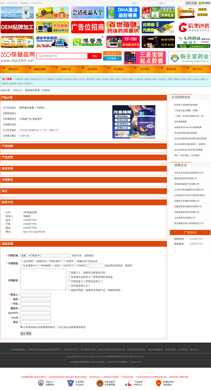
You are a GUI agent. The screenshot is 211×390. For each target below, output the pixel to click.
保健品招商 (40, 69)
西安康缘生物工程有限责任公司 (189, 223)
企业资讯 (92, 69)
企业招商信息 (181, 97)
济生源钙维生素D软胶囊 (185, 133)
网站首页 (13, 69)
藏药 (131, 79)
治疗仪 (82, 79)
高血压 (124, 79)
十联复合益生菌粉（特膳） (186, 110)
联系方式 (171, 69)
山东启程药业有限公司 (184, 218)
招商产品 (66, 69)
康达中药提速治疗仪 (34, 79)
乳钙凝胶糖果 (180, 121)
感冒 (98, 79)
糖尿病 (148, 79)
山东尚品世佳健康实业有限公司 (189, 189)
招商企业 (180, 165)
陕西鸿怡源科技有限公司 (185, 178)
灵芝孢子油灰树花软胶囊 (185, 105)
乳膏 (75, 79)
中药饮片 (162, 79)
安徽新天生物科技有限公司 (186, 201)
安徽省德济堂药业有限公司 (186, 212)
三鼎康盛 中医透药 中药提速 (58, 79)
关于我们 (145, 69)
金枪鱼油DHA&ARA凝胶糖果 (188, 127)
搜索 (94, 56)
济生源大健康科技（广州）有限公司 (39, 130)
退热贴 (105, 79)
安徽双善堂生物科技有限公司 (188, 206)
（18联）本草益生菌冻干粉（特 (189, 116)
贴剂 (118, 79)
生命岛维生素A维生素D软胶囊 (188, 150)
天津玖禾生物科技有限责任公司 (189, 173)
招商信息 (17, 90)
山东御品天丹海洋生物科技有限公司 (189, 196)
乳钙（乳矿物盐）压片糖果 (186, 155)
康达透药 (91, 79)
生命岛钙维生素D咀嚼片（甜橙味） (190, 144)
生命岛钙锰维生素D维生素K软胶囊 (190, 138)
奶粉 (112, 79)
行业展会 (119, 69)
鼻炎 (155, 79)
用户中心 (198, 69)
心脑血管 (19, 79)
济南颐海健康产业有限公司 (186, 184)
